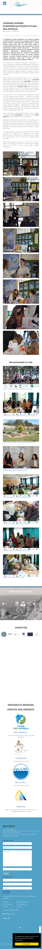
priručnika (14, 94)
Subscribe (6, 892)
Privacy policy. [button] (19, 940)
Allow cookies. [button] (26, 944)
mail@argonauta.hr (9, 913)
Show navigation (4, 3)
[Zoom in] (40, 927)
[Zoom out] (40, 929)
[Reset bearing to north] (40, 932)
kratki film (29, 78)
